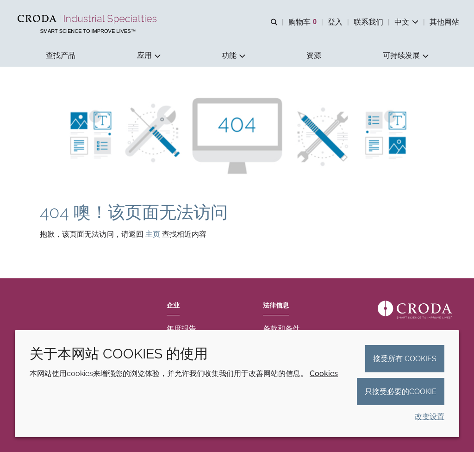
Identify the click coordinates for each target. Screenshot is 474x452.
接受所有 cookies (405, 358)
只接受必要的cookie (401, 391)
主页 (153, 235)
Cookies (324, 373)
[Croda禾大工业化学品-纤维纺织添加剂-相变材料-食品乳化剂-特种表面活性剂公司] (88, 19)
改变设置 (429, 416)
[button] (60, 55)
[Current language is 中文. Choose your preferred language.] (406, 22)
